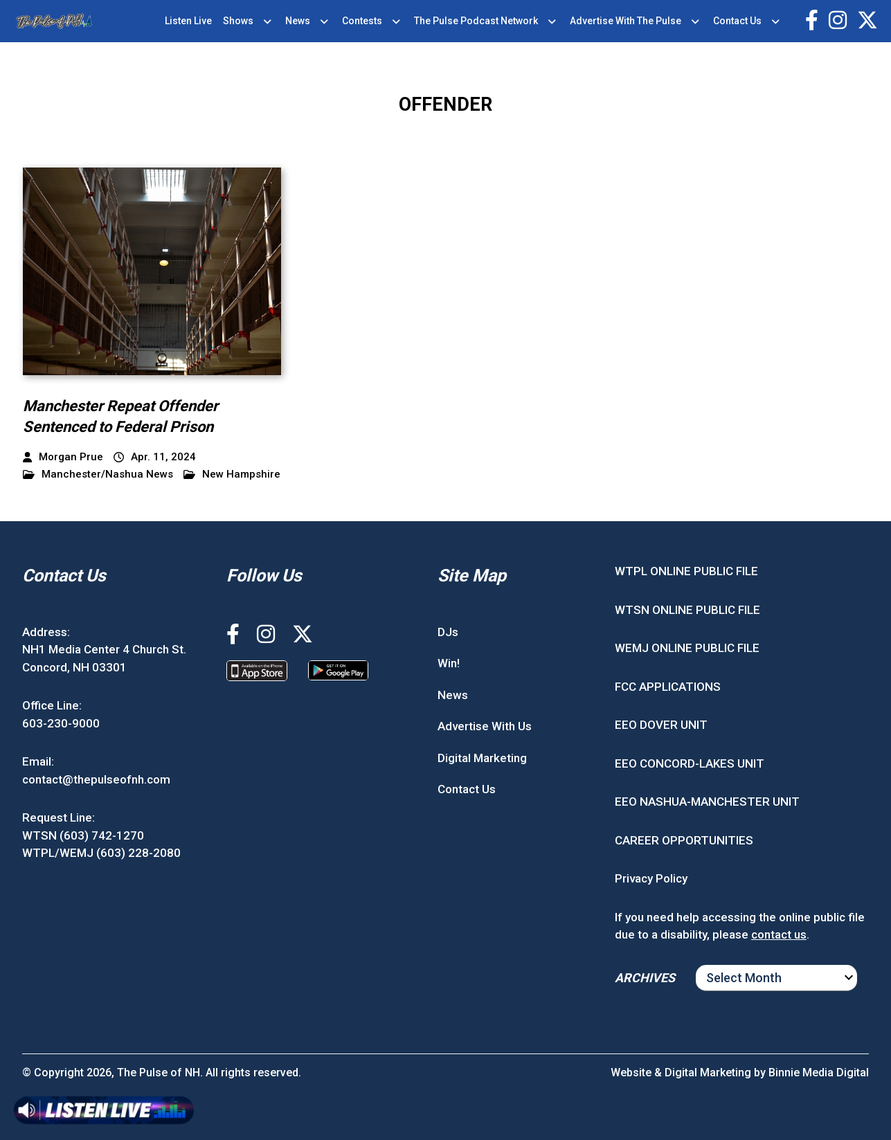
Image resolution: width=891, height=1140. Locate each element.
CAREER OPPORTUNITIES (684, 840)
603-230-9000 (61, 723)
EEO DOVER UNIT (661, 725)
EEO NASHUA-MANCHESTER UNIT (707, 801)
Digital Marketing (482, 758)
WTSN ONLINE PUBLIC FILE (687, 610)
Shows (238, 20)
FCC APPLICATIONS (668, 687)
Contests (362, 20)
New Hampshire (231, 474)
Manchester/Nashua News (98, 474)
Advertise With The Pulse (625, 20)
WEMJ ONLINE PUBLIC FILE (687, 648)
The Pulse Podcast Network (476, 20)
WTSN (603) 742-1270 (83, 835)
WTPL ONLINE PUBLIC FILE (686, 571)
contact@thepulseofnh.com (96, 779)
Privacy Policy (651, 878)
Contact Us (737, 20)
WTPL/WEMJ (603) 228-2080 (101, 853)
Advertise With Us (485, 726)
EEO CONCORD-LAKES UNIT (689, 763)
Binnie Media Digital (818, 1072)
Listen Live (188, 20)
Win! (449, 663)
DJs (448, 632)
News (297, 20)
